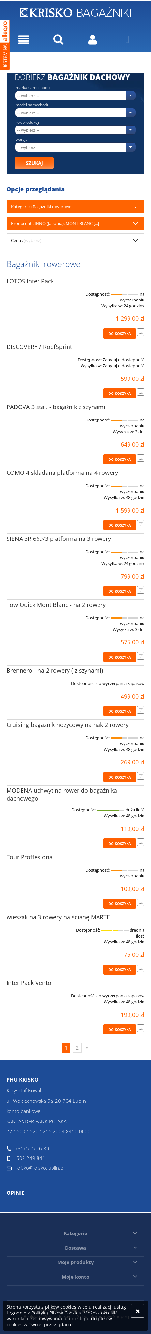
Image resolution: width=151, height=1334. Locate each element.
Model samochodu (32, 105)
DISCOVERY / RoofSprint (39, 347)
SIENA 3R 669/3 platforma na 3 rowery (59, 538)
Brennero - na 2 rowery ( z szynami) (55, 670)
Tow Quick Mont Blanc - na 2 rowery (56, 604)
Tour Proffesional (30, 857)
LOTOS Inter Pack (30, 281)
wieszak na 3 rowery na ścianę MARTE (58, 917)
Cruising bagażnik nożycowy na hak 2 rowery (67, 724)
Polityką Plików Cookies (56, 1313)
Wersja (22, 139)
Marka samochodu (33, 88)
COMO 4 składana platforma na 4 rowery (62, 472)
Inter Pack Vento (29, 983)
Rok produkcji (27, 122)
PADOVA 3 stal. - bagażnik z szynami (56, 407)
